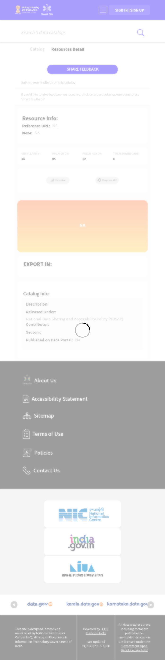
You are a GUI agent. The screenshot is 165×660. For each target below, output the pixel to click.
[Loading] (82, 330)
